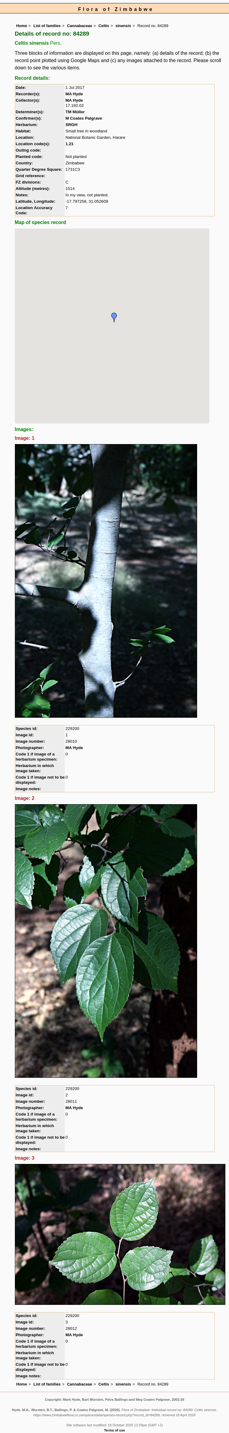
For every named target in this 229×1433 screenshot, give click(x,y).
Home (21, 25)
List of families (47, 25)
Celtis (103, 25)
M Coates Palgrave (83, 118)
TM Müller (74, 112)
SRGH (71, 124)
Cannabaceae (79, 25)
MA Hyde (74, 94)
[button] (114, 317)
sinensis (123, 25)
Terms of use (114, 1430)
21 (71, 144)
